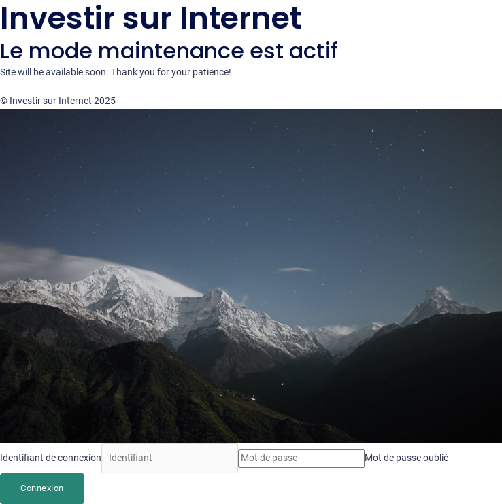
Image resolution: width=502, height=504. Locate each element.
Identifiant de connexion (50, 457)
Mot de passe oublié (406, 457)
